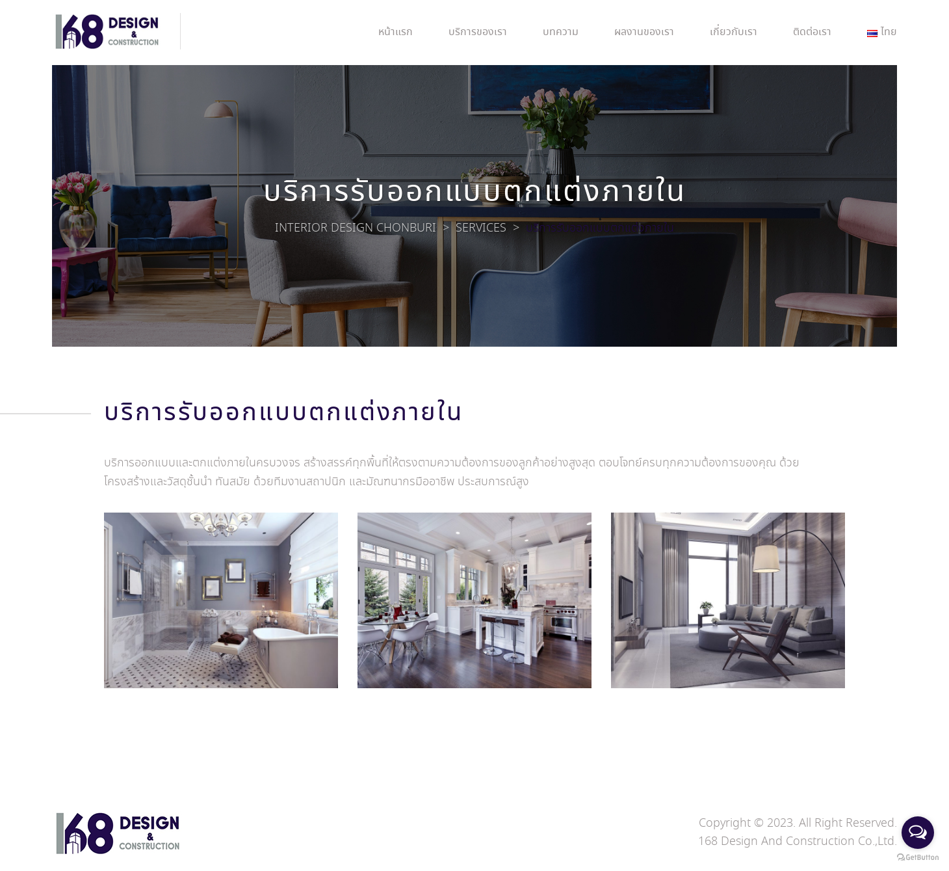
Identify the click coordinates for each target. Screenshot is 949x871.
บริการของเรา (477, 32)
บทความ (560, 32)
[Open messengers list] (918, 832)
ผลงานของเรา (644, 32)
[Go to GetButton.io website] (918, 857)
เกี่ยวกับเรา (733, 32)
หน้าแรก (395, 32)
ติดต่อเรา (812, 32)
